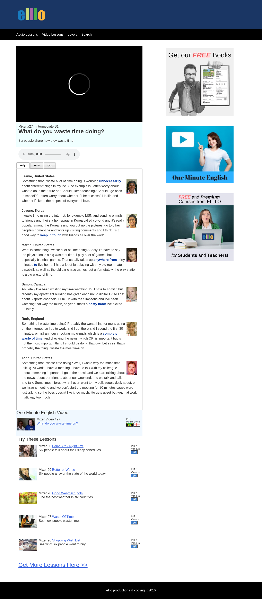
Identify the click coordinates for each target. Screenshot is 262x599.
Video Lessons (52, 34)
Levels (73, 34)
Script (23, 165)
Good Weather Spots (67, 493)
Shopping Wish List (66, 540)
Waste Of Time (63, 517)
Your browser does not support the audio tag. (49, 154)
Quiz (49, 165)
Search (86, 34)
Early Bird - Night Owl (68, 446)
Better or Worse (63, 469)
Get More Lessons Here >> (53, 565)
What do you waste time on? (57, 423)
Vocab (37, 165)
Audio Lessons (27, 34)
